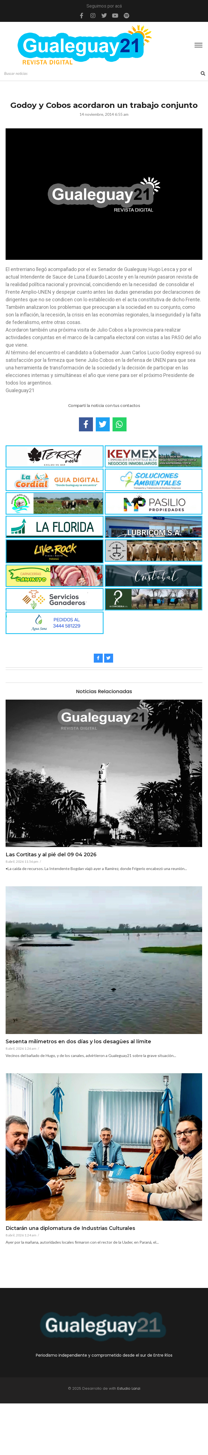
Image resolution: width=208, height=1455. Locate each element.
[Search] (102, 74)
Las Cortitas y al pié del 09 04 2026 (51, 855)
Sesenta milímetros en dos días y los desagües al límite (78, 1042)
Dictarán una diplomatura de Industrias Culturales (70, 1228)
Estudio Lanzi (128, 1388)
